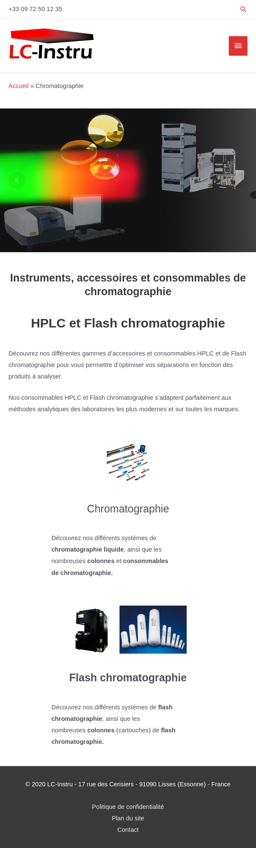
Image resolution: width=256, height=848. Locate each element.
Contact (128, 829)
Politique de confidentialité (128, 806)
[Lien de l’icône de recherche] (243, 9)
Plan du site (128, 818)
